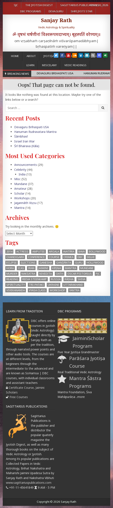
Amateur (20, 189)
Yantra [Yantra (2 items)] (74, 290)
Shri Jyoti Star (81, 11)
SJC (16, 5)
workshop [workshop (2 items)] (57, 290)
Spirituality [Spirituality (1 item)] (15, 285)
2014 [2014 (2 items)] (9, 251)
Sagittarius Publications (79, 5)
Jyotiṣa (49, 56)
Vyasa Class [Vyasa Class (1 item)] (37, 290)
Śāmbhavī (21, 136)
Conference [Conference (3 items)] (36, 257)
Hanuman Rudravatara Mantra (35, 132)
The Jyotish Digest (39, 5)
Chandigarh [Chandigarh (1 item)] (15, 257)
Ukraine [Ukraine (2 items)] (53, 285)
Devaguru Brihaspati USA (31, 127)
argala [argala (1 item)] (54, 251)
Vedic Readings (75, 65)
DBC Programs (30, 11)
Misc (17, 179)
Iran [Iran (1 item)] (31, 268)
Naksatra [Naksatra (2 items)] (28, 274)
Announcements (25, 165)
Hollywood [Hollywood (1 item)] (95, 262)
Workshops (22, 198)
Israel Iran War (24, 141)
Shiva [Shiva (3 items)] (81, 279)
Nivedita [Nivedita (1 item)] (45, 274)
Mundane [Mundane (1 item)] (86, 268)
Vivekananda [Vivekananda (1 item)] (15, 290)
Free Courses (19, 397)
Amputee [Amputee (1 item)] (38, 251)
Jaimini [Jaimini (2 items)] (43, 268)
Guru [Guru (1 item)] (79, 262)
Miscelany (49, 65)
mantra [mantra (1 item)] (70, 268)
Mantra (19, 208)
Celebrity (20, 170)
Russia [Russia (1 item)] (56, 279)
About (31, 56)
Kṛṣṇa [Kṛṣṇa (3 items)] (56, 268)
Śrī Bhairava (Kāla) (26, 146)
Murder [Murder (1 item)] (11, 274)
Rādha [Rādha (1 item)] (69, 279)
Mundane (20, 184)
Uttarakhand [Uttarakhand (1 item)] (73, 285)
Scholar (19, 193)
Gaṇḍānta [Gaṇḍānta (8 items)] (63, 262)
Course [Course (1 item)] (54, 257)
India (22, 174)
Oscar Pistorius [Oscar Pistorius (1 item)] (79, 274)
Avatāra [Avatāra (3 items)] (68, 251)
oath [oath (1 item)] (59, 274)
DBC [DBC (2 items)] (80, 257)
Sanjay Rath (56, 20)
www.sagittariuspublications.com (28, 483)
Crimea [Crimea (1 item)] (68, 257)
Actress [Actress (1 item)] (22, 251)
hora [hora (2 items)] (10, 268)
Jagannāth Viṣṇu (25, 203)
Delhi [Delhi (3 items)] (91, 257)
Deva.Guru (56, 11)
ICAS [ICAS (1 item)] (21, 268)
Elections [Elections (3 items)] (28, 262)
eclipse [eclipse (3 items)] (11, 262)
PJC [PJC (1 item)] (98, 274)
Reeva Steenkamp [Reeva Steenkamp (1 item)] (34, 279)
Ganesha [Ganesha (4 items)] (46, 262)
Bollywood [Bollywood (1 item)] (97, 251)
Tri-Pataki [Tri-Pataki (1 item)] (36, 285)
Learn (30, 65)
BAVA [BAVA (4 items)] (81, 251)
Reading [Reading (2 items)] (12, 279)
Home (15, 56)
